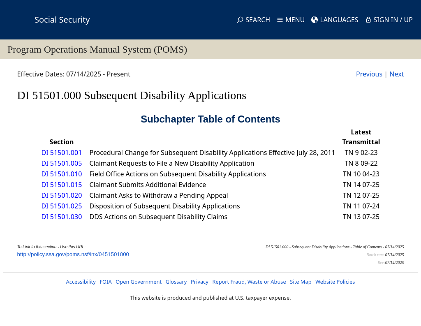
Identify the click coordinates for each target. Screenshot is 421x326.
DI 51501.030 (62, 216)
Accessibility (81, 281)
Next (396, 74)
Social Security (62, 19)
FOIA (105, 281)
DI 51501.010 (62, 173)
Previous (369, 74)
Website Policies (335, 281)
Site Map (300, 281)
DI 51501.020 (62, 195)
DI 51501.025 (62, 205)
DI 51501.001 (62, 152)
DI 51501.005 (62, 163)
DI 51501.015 (62, 184)
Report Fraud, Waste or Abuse (249, 281)
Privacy (199, 281)
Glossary (176, 281)
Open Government (139, 281)
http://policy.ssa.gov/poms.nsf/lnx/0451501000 (73, 254)
